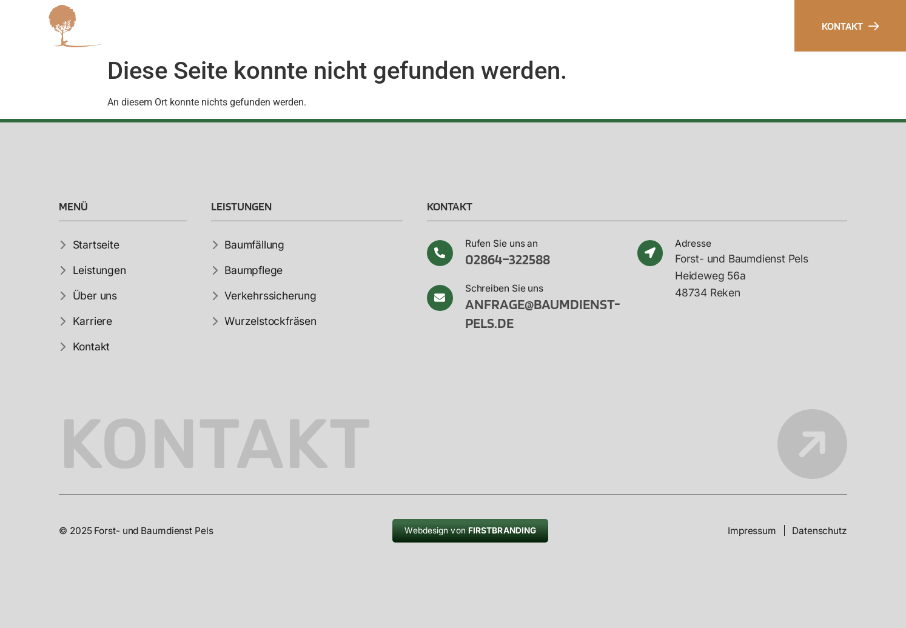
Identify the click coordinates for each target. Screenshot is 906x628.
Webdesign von (470, 530)
